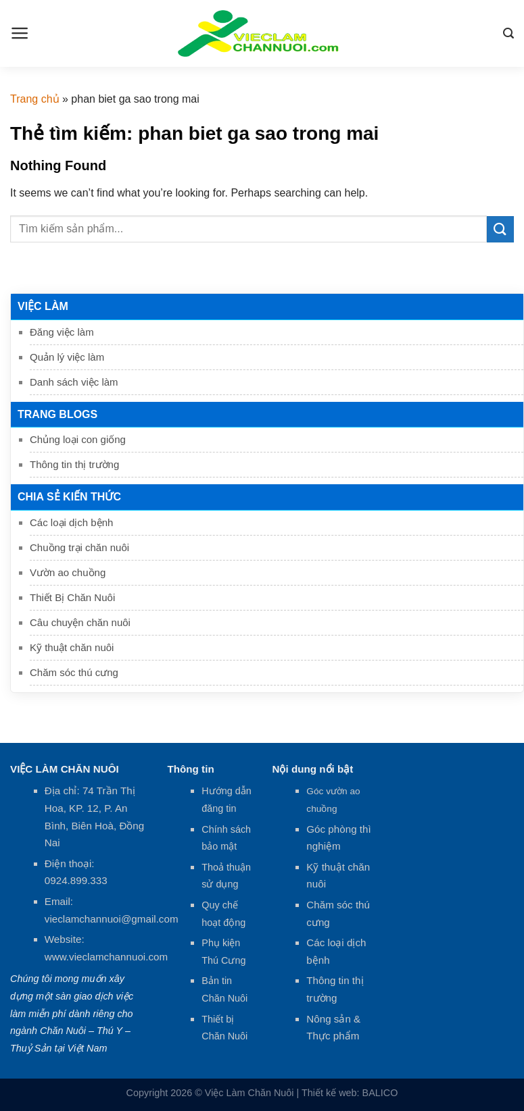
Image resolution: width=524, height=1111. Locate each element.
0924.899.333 (76, 880)
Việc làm (43, 306)
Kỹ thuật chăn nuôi (72, 647)
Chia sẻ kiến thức (69, 496)
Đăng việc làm (62, 332)
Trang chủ (34, 99)
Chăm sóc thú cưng (74, 672)
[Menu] (20, 33)
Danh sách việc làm (74, 382)
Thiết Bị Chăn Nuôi (72, 597)
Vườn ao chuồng (67, 572)
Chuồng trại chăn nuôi (79, 547)
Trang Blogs (57, 414)
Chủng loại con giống (78, 439)
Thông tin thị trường (74, 464)
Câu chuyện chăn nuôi (80, 622)
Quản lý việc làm (67, 357)
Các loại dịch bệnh (71, 522)
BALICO (380, 1092)
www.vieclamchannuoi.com (106, 956)
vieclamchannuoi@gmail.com (111, 919)
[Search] (508, 33)
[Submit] (500, 229)
